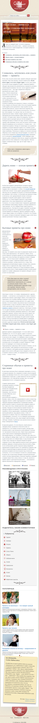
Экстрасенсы (8, 569)
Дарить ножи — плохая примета (14, 57)
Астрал (7, 572)
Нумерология (8, 565)
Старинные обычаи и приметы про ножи (17, 61)
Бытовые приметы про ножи (13, 59)
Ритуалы (7, 544)
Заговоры (7, 541)
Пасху (16, 421)
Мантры (7, 576)
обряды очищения (30, 699)
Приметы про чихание (9, 628)
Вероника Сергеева (15, 41)
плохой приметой (30, 189)
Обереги (7, 555)
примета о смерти (7, 308)
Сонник (7, 562)
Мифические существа (11, 579)
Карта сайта (26, 717)
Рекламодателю (18, 717)
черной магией (17, 136)
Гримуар (4, 22)
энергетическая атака (22, 134)
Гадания (7, 537)
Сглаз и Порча (8, 551)
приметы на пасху (30, 701)
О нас (11, 717)
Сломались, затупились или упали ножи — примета (20, 55)
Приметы (9, 22)
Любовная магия (9, 558)
